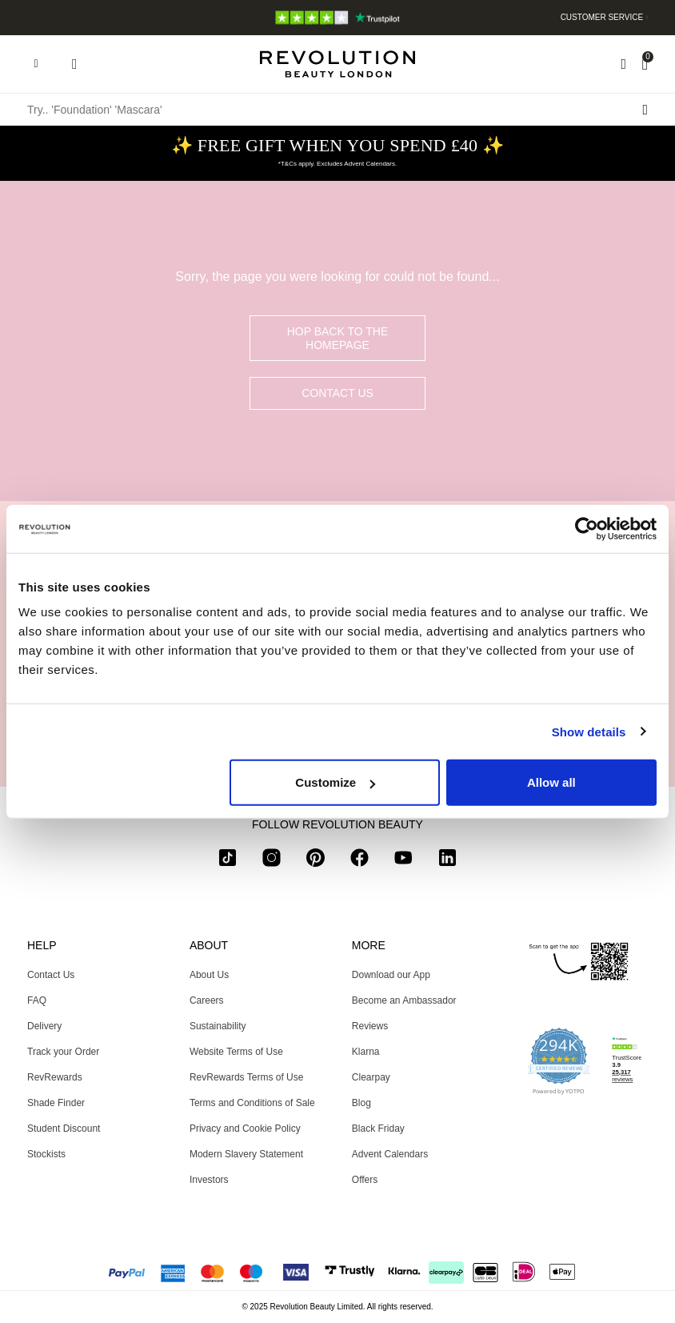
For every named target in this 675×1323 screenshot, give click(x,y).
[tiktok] (228, 861)
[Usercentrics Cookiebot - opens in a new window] (587, 528)
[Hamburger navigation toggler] (36, 64)
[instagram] (272, 861)
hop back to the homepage (338, 338)
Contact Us (337, 393)
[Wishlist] (623, 64)
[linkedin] (447, 861)
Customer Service (602, 17)
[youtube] (403, 861)
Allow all (551, 782)
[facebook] (359, 861)
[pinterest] (316, 861)
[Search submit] (645, 109)
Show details (589, 731)
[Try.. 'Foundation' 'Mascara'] (337, 110)
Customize (335, 782)
